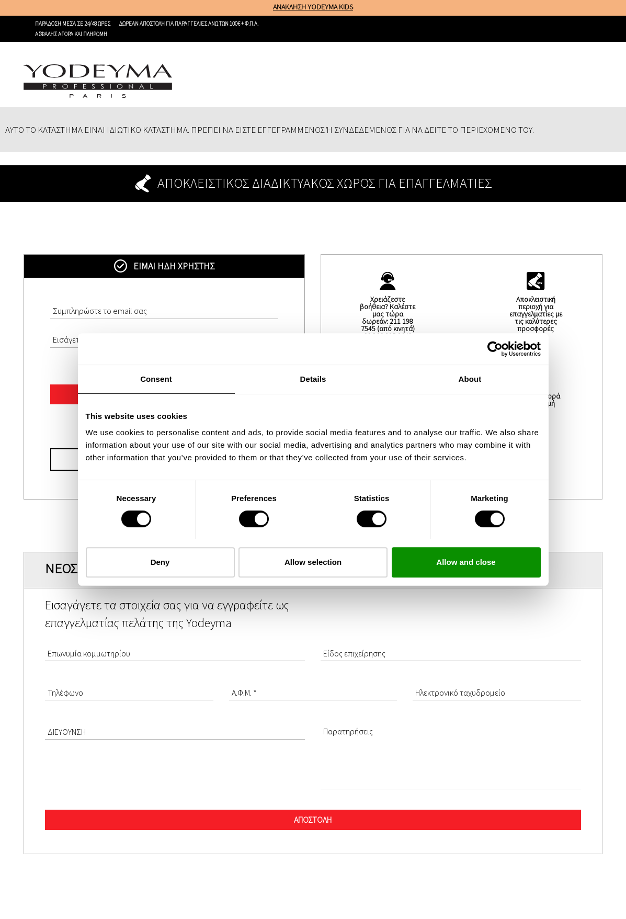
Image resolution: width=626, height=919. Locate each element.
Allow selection (313, 562)
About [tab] (470, 379)
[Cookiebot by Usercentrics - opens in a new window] (495, 349)
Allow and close (465, 562)
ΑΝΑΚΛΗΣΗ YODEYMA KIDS (313, 7)
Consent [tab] (156, 379)
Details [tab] (313, 379)
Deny (160, 562)
